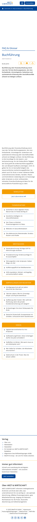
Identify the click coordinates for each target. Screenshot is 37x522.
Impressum (27, 509)
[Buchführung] (28, 9)
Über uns (7, 442)
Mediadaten (8, 445)
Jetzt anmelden (9, 476)
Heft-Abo (32, 511)
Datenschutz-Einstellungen (19, 513)
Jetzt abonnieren (18, 196)
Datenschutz (23, 511)
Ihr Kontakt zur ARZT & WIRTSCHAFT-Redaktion (16, 450)
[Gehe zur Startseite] (6, 9)
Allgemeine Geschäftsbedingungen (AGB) (17, 453)
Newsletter (8, 447)
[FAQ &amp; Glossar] (17, 9)
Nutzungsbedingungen (9, 511)
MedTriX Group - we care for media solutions (19, 456)
